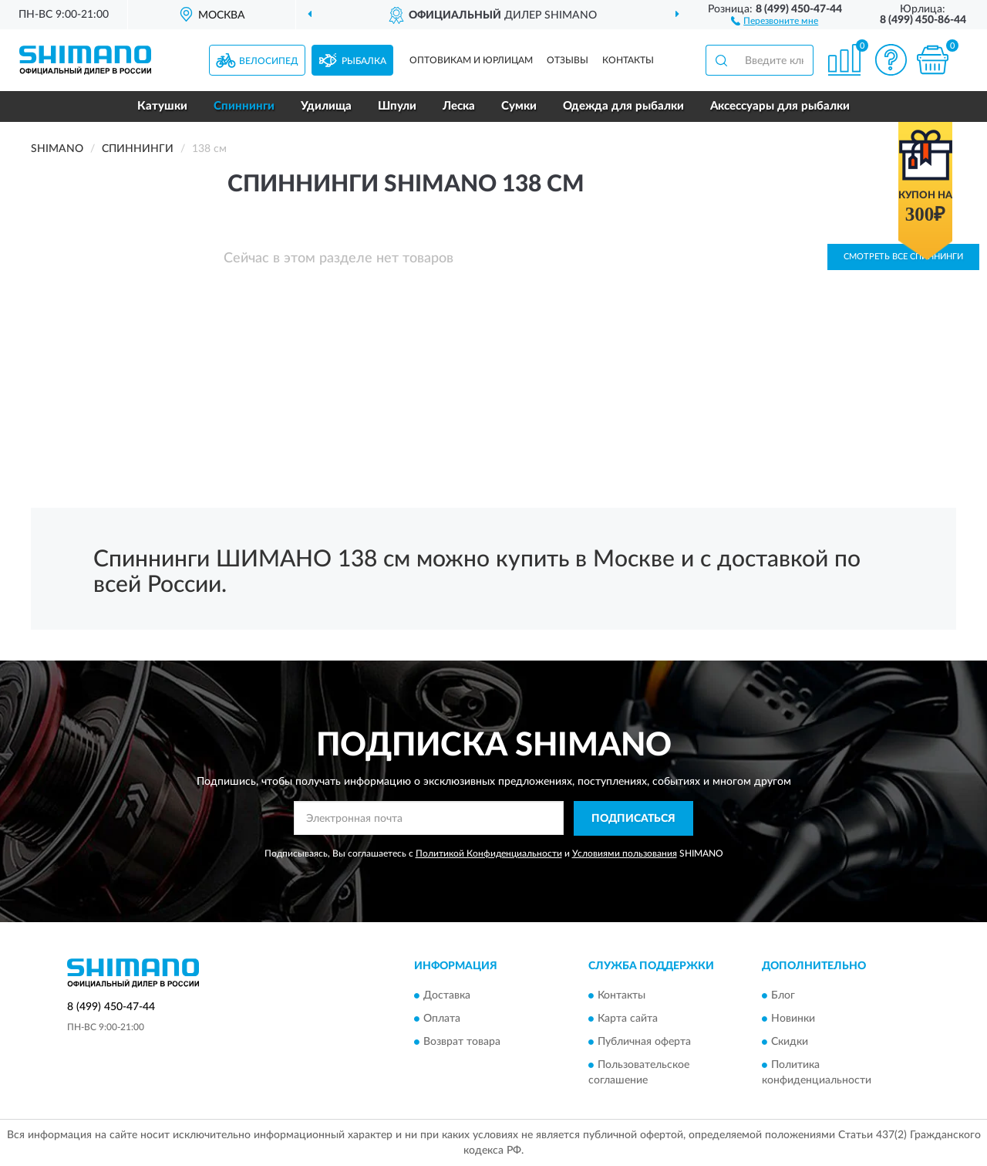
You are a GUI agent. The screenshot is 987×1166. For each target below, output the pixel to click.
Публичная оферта (644, 1042)
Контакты (628, 60)
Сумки (519, 106)
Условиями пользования (624, 853)
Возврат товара (461, 1042)
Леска (459, 106)
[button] (774, 20)
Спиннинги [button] (244, 106)
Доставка (446, 996)
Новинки (793, 1019)
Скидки (789, 1042)
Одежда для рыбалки (623, 106)
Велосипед (268, 61)
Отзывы (567, 60)
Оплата (441, 1019)
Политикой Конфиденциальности (489, 853)
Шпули (397, 106)
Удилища (326, 106)
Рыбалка (364, 61)
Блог (783, 996)
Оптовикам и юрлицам (471, 60)
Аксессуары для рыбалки (780, 106)
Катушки (162, 106)
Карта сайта (628, 1019)
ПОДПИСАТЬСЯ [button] (633, 818)
